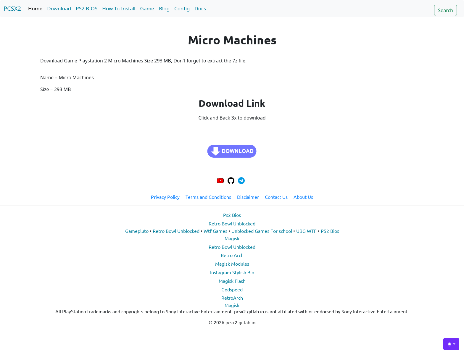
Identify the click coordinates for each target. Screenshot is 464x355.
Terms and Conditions (208, 197)
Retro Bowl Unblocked (232, 223)
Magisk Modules (232, 264)
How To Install (118, 8)
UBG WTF (306, 231)
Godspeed (232, 289)
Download (59, 8)
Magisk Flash (232, 281)
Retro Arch (232, 255)
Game (147, 8)
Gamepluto (137, 231)
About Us (303, 197)
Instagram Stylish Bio (232, 272)
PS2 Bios (330, 231)
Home (35, 8)
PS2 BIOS (86, 8)
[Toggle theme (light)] (451, 344)
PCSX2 (12, 8)
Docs (200, 8)
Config (182, 8)
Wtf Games (215, 231)
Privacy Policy (165, 197)
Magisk (232, 238)
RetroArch (232, 298)
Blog (164, 8)
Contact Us (276, 197)
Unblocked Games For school (261, 231)
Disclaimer (248, 197)
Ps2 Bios (232, 215)
